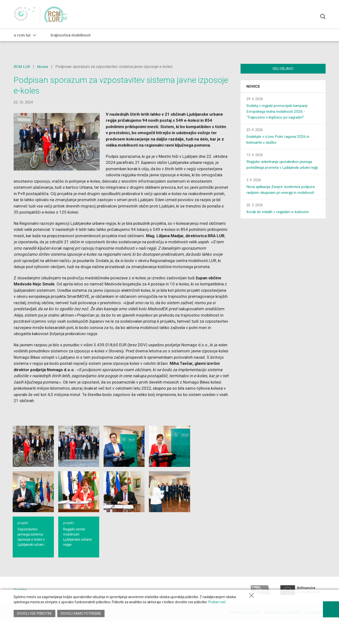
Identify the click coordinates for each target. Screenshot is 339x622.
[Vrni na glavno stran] (57, 17)
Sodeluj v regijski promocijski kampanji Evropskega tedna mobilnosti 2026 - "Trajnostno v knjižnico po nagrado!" (279, 112)
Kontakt (20, 590)
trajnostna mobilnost (70, 40)
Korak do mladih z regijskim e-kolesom (279, 218)
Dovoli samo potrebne (81, 613)
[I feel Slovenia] (261, 590)
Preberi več (217, 603)
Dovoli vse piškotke (34, 613)
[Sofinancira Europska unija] (300, 590)
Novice (43, 66)
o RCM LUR (26, 41)
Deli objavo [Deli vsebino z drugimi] (283, 69)
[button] (34, 41)
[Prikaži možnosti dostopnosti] (330, 607)
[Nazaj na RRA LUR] (27, 17)
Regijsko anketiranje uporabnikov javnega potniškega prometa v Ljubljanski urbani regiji (281, 168)
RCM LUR (22, 66)
